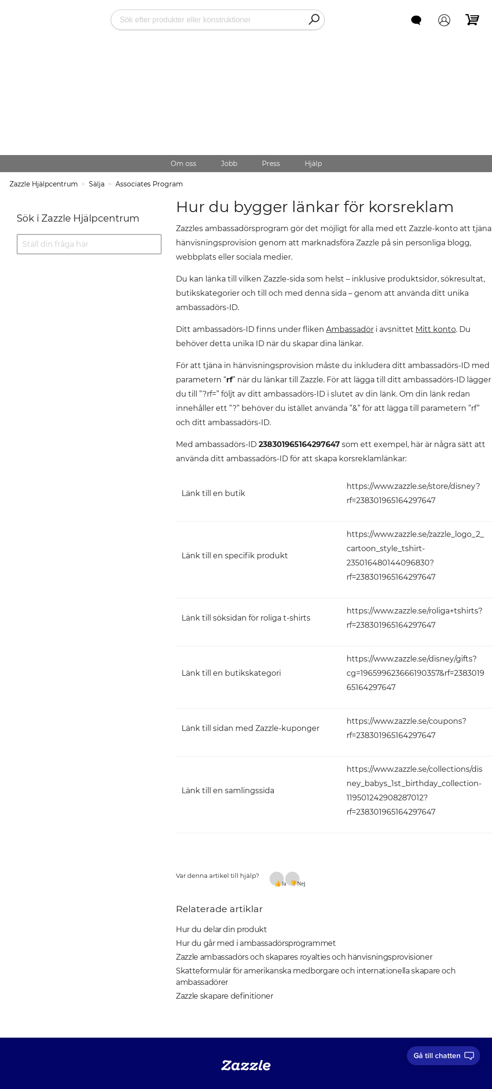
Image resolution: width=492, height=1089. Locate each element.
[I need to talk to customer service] (443, 1055)
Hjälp (313, 163)
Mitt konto (435, 329)
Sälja (97, 184)
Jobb (229, 163)
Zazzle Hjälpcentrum (44, 184)
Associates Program (149, 184)
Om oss (183, 163)
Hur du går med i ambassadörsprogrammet (256, 943)
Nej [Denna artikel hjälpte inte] (298, 883)
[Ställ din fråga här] (89, 244)
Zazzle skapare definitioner (224, 996)
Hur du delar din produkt (221, 929)
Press (271, 163)
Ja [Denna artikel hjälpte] (282, 883)
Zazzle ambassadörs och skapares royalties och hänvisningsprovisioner (304, 957)
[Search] (313, 20)
